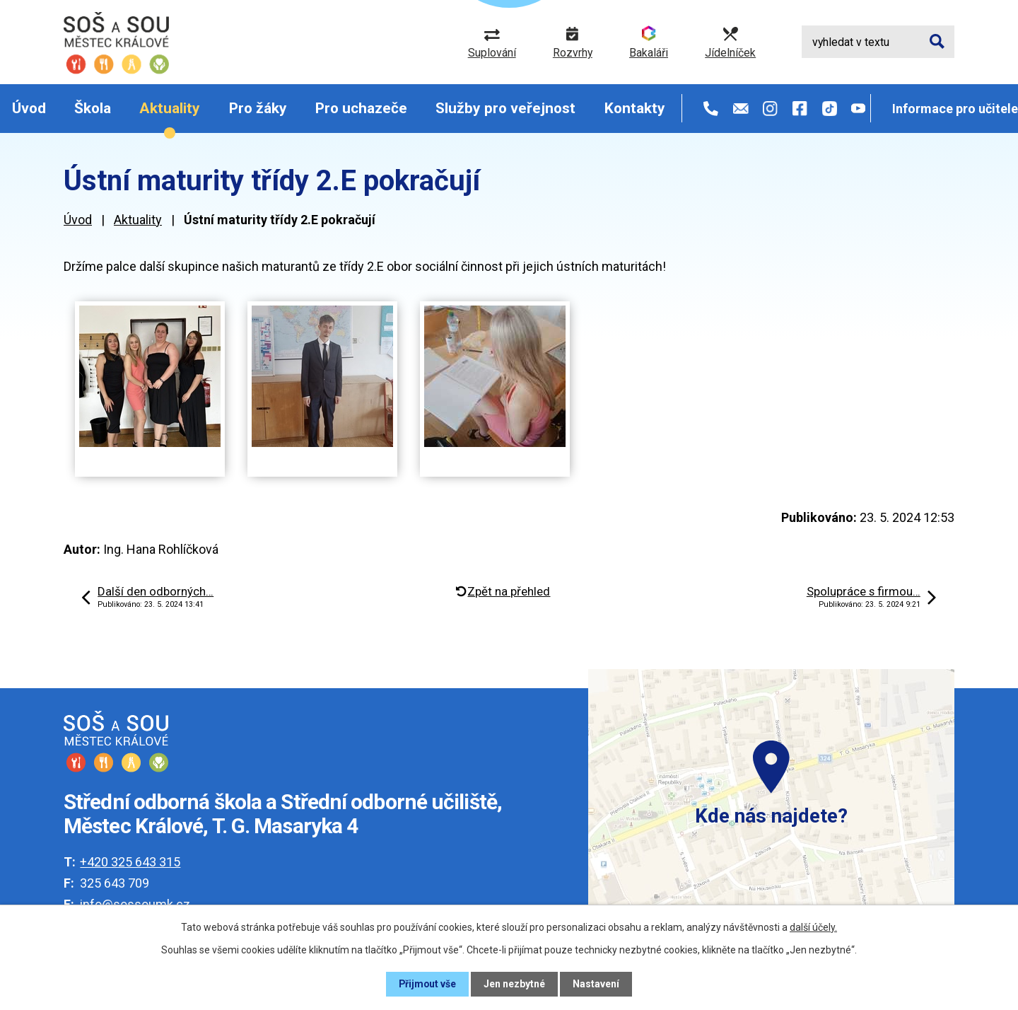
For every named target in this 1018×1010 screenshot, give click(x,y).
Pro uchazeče (361, 108)
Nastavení (596, 983)
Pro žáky (258, 108)
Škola (92, 108)
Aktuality (169, 108)
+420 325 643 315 (130, 861)
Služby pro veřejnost (505, 108)
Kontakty (634, 108)
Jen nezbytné (515, 983)
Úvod (29, 108)
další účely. (813, 927)
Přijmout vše (427, 983)
